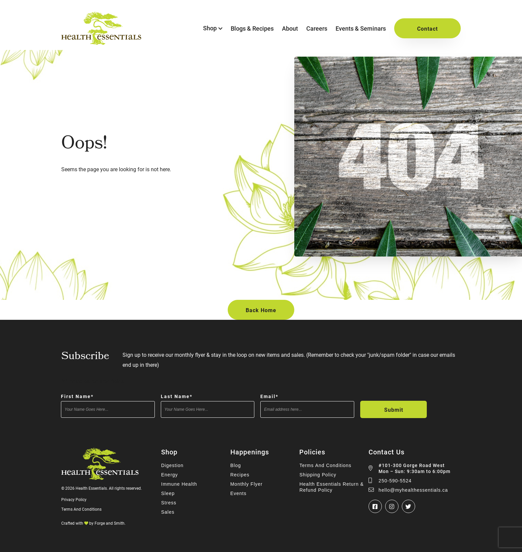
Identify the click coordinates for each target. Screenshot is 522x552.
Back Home (261, 309)
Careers (316, 28)
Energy (169, 474)
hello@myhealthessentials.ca (413, 490)
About (290, 28)
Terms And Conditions (81, 509)
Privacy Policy (74, 499)
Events (238, 493)
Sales (167, 512)
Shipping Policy (317, 474)
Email (269, 396)
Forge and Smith (110, 523)
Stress (168, 502)
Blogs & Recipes (252, 28)
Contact (427, 28)
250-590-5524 (395, 480)
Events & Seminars (361, 28)
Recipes (240, 474)
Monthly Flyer (246, 484)
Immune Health (179, 484)
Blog (235, 465)
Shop (210, 28)
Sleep (168, 493)
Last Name (176, 396)
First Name (77, 396)
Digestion (172, 465)
